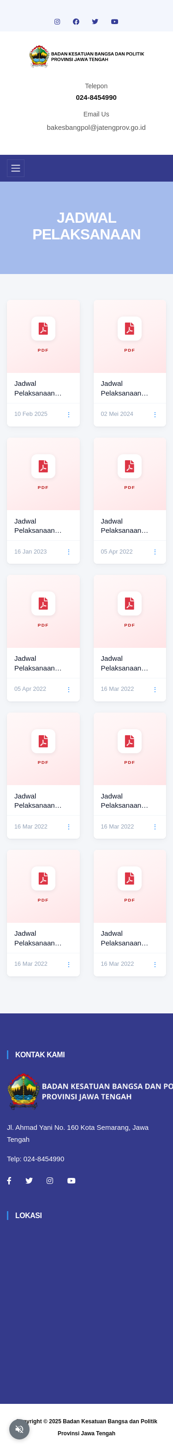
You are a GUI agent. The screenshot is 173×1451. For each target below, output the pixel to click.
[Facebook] (9, 1180)
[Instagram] (50, 1180)
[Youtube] (71, 1180)
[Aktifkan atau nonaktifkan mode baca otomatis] (19, 1429)
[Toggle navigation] (15, 168)
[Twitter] (29, 1180)
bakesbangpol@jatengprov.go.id (96, 127)
